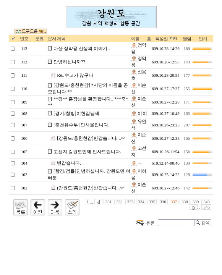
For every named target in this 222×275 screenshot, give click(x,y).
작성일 (161, 38)
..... (136, 162)
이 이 (139, 113)
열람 (187, 38)
